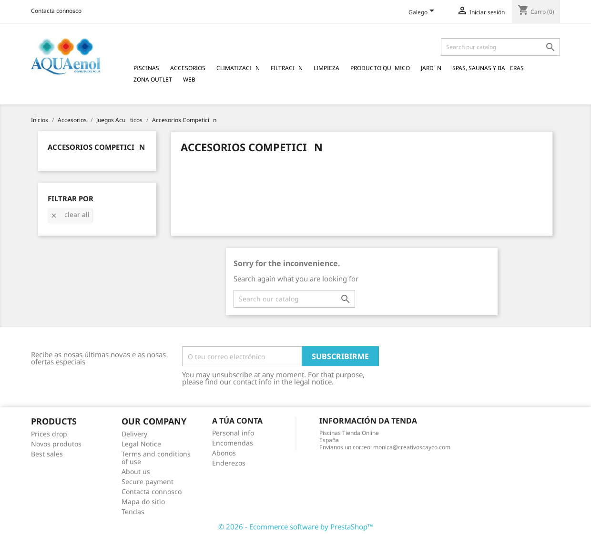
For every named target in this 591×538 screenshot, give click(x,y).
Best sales (47, 453)
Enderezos (228, 462)
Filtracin (287, 68)
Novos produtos (56, 443)
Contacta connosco (56, 11)
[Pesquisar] (500, 47)
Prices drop (49, 433)
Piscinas (146, 68)
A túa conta (237, 420)
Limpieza (326, 68)
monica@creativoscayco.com (411, 447)
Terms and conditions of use (156, 457)
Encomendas (232, 442)
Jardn (431, 68)
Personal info (233, 432)
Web (189, 79)
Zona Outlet (152, 79)
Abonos (224, 452)
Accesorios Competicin (96, 147)
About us (136, 471)
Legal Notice (141, 443)
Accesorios (187, 68)
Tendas (133, 511)
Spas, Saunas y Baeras (488, 68)
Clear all (70, 214)
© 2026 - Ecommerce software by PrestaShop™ (295, 526)
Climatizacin (238, 68)
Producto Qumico (380, 68)
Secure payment (147, 481)
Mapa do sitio (143, 501)
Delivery (134, 433)
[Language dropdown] (423, 13)
